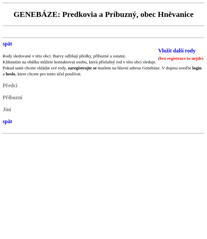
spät (7, 43)
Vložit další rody (177, 50)
